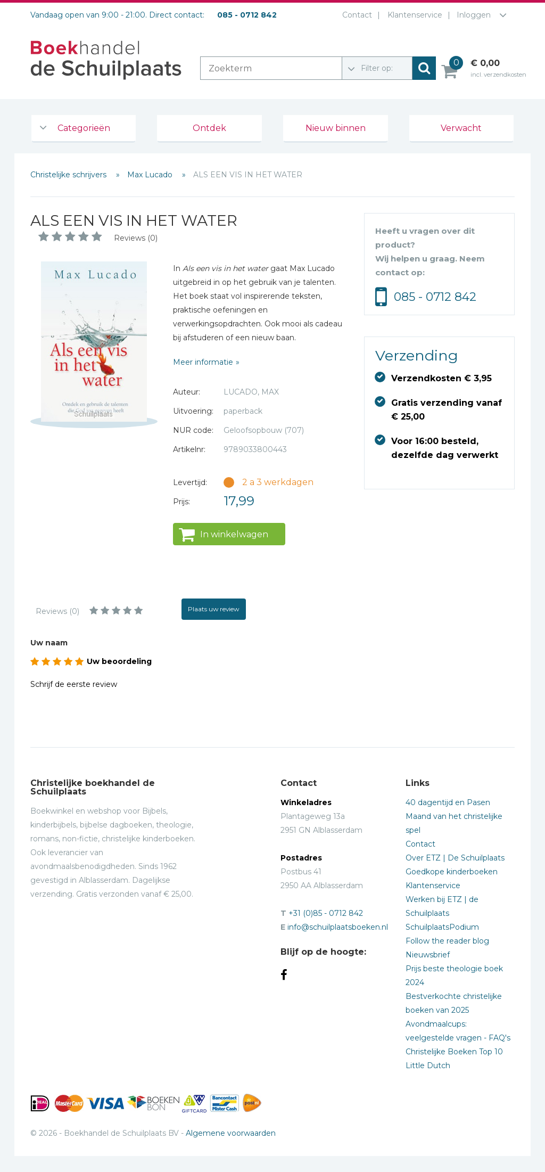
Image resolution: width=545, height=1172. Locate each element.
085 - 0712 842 (435, 297)
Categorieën (83, 128)
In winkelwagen (234, 534)
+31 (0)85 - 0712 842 (325, 913)
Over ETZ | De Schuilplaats (455, 858)
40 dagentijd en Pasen (448, 802)
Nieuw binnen (335, 128)
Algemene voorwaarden (231, 1133)
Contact (355, 15)
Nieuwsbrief (428, 955)
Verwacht (461, 128)
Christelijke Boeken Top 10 (454, 1051)
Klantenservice (412, 15)
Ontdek (209, 128)
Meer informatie (203, 362)
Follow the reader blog (447, 941)
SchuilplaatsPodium (442, 927)
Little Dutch (428, 1065)
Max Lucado (151, 174)
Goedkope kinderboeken (452, 871)
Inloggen (474, 15)
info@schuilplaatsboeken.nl (337, 927)
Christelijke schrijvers (69, 174)
